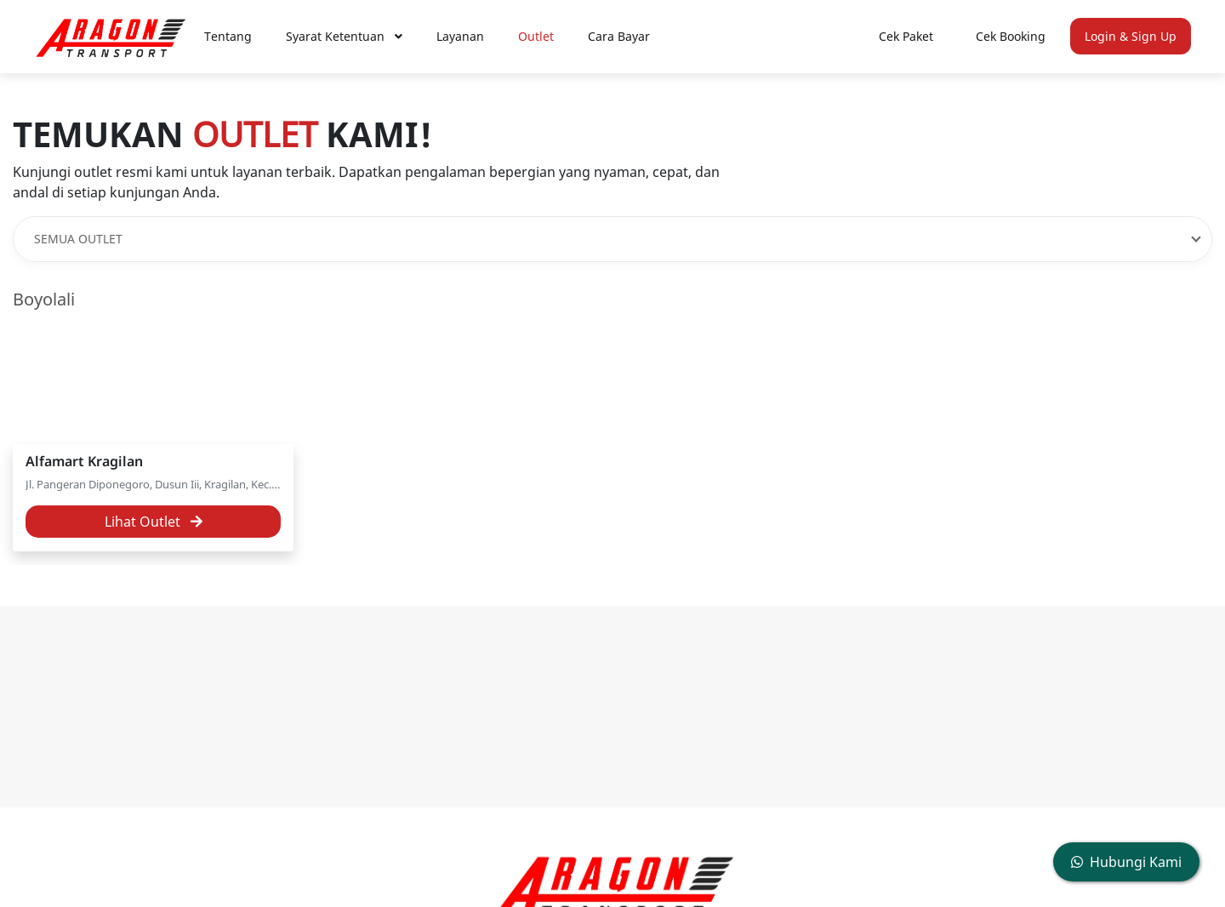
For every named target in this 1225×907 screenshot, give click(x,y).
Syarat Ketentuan (344, 36)
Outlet (536, 36)
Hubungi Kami (1126, 862)
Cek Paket (906, 36)
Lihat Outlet (153, 521)
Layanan (460, 36)
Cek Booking (1011, 36)
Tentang (228, 36)
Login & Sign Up (1131, 36)
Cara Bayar (619, 36)
